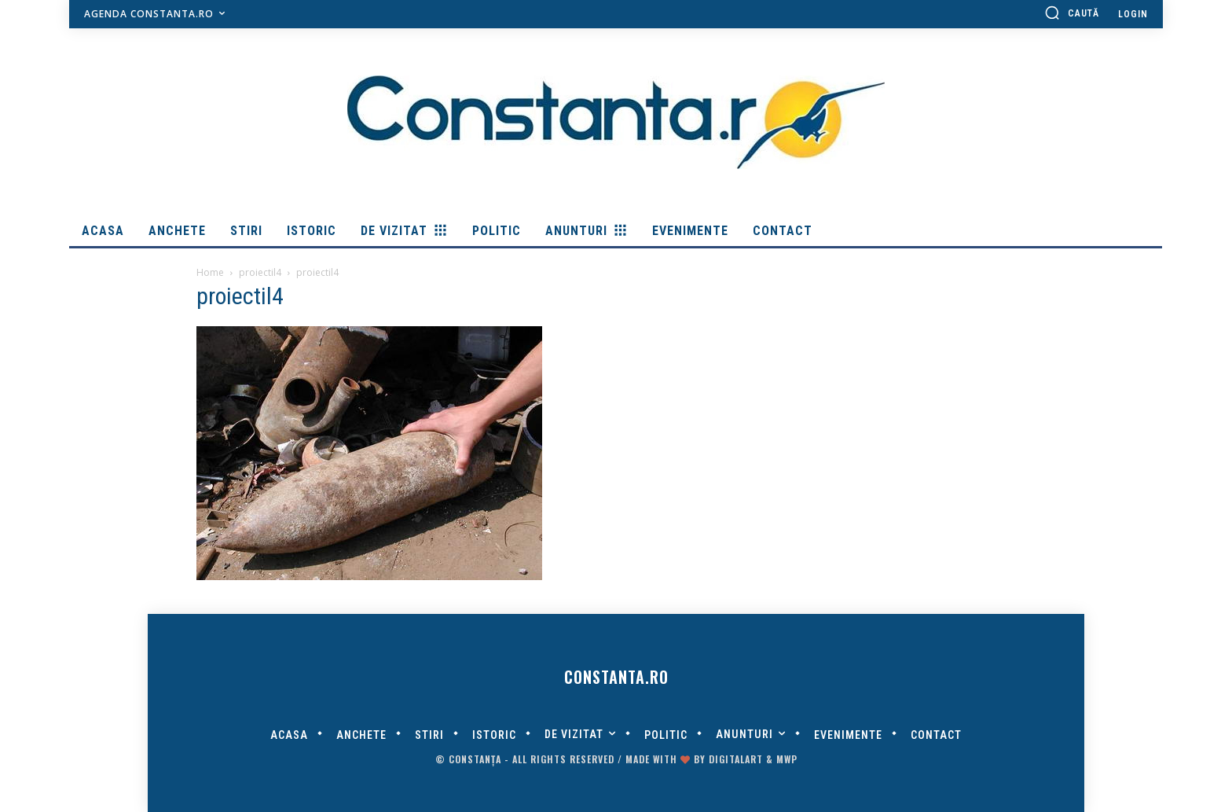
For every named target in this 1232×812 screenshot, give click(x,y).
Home (210, 272)
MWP (787, 759)
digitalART (736, 759)
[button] (1071, 12)
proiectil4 (260, 272)
